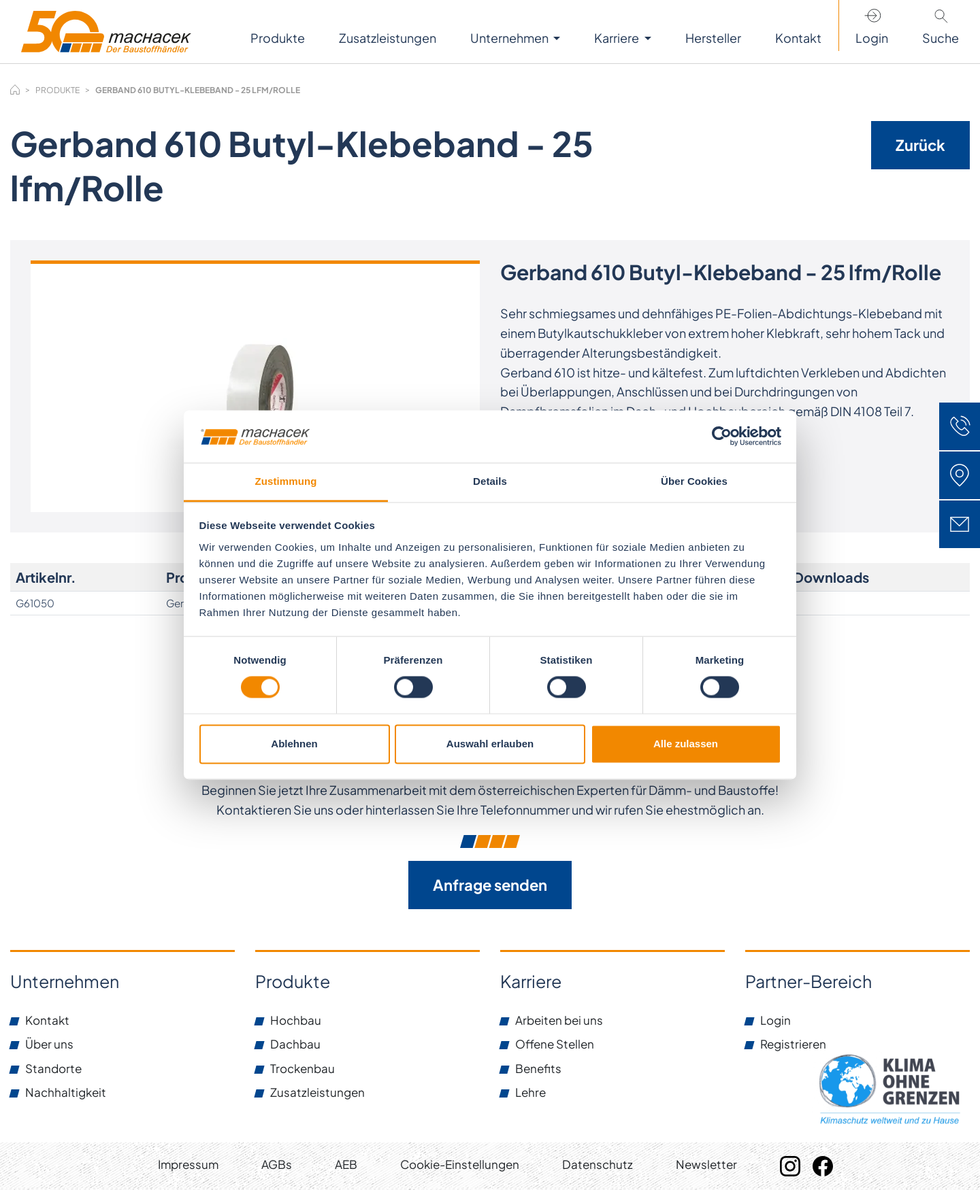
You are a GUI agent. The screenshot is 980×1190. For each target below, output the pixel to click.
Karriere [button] (617, 38)
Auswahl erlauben (490, 743)
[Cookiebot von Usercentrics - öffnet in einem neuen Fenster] (721, 436)
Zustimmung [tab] (286, 481)
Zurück (920, 144)
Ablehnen (294, 743)
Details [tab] (490, 481)
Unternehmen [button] (510, 38)
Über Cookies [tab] (694, 481)
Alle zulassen (685, 743)
